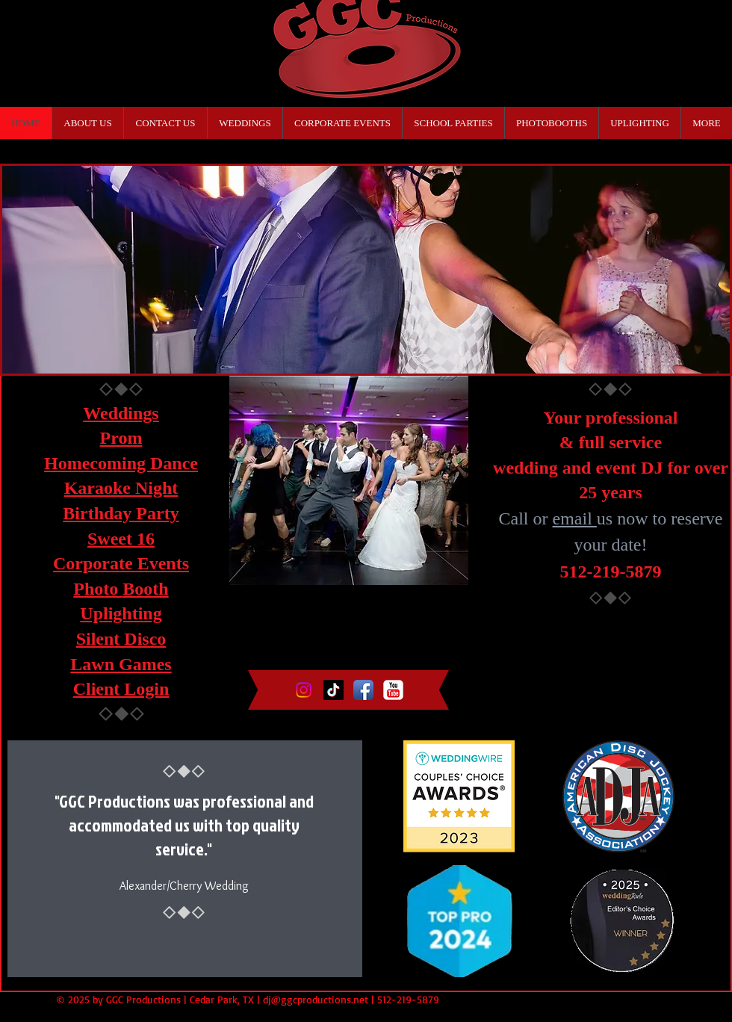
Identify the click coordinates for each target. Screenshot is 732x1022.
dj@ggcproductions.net (315, 999)
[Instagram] (304, 690)
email (575, 518)
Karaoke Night (121, 488)
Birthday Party (121, 513)
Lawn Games (120, 664)
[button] (366, 270)
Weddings (120, 413)
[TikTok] (333, 690)
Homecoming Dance (121, 463)
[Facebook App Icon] (363, 690)
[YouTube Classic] (393, 690)
